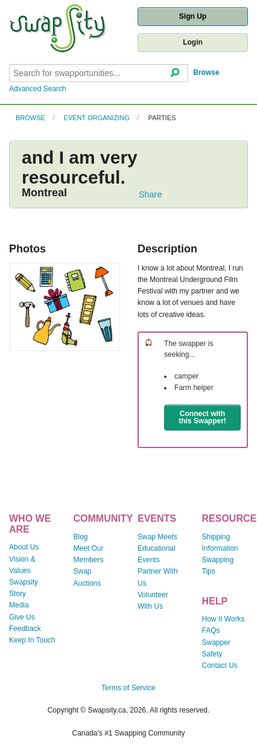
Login (193, 42)
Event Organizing (97, 117)
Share (150, 194)
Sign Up (192, 16)
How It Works (223, 619)
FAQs (211, 630)
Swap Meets (157, 537)
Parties (162, 117)
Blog (81, 537)
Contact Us (220, 665)
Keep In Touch (32, 640)
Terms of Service (128, 688)
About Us (24, 547)
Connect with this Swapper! (202, 417)
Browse (206, 72)
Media (19, 605)
